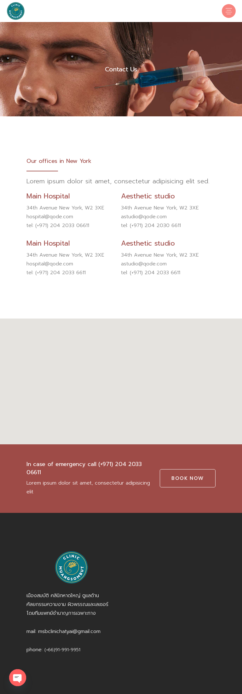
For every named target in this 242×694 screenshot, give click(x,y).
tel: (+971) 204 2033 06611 (57, 225)
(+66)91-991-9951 (62, 650)
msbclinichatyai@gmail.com (69, 631)
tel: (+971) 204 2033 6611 (56, 272)
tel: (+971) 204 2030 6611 (151, 225)
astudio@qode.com (144, 216)
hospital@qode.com (49, 216)
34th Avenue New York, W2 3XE (65, 208)
